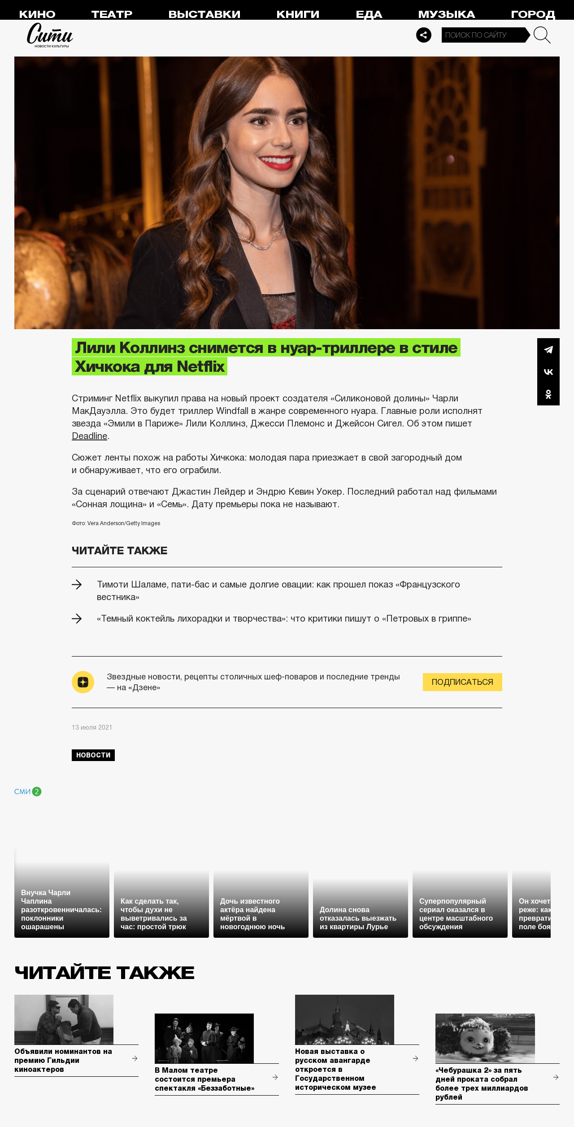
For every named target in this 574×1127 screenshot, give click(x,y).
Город (533, 14)
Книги (297, 14)
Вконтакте (548, 372)
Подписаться (462, 682)
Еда (369, 14)
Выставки (204, 14)
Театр (111, 14)
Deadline (89, 436)
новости (93, 755)
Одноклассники (548, 394)
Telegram (548, 349)
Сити (50, 35)
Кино (37, 14)
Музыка (446, 14)
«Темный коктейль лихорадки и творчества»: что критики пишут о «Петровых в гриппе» (284, 618)
